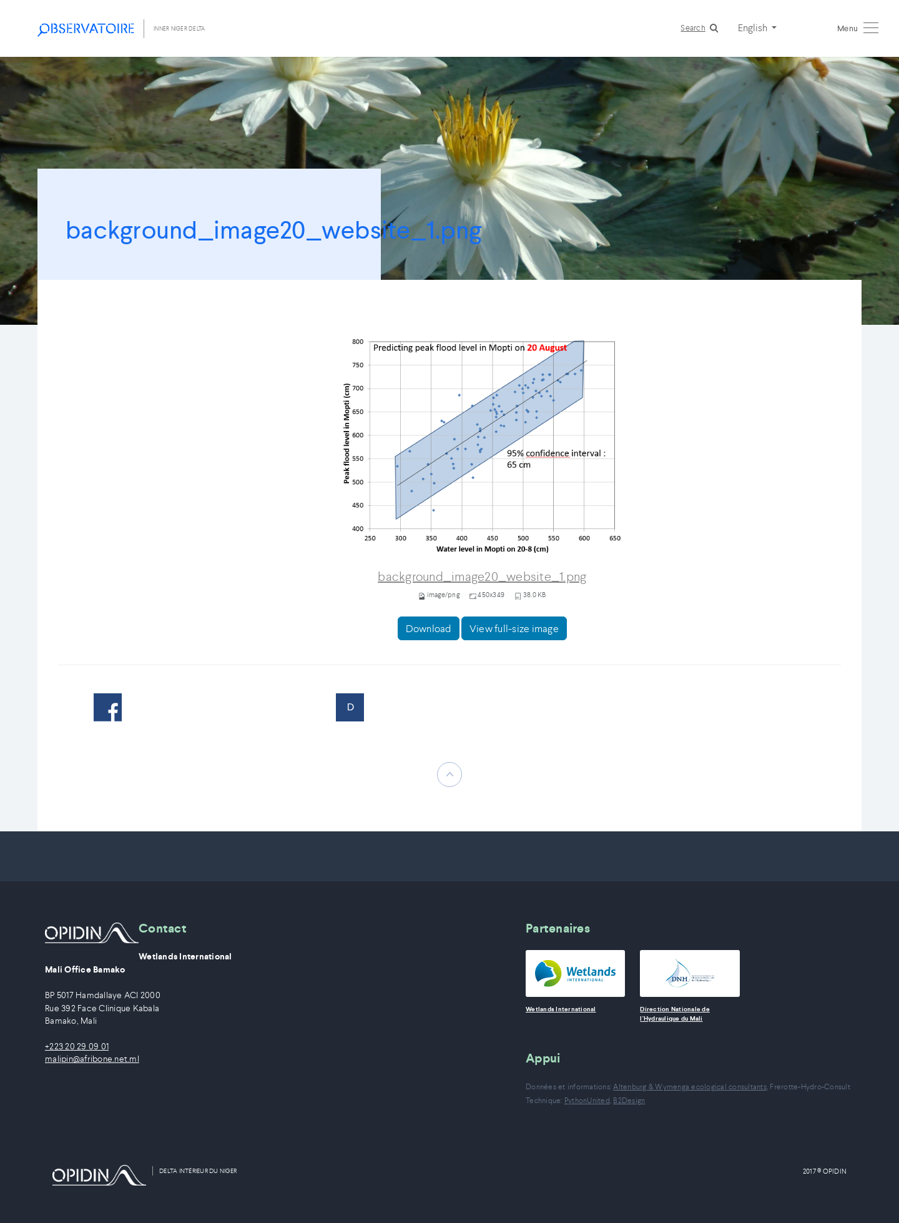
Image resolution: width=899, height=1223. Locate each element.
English (753, 27)
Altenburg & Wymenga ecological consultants (690, 1086)
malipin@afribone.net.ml (92, 1059)
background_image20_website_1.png (482, 577)
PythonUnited (587, 1100)
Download (428, 628)
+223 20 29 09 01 (77, 1046)
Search (692, 27)
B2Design (629, 1100)
